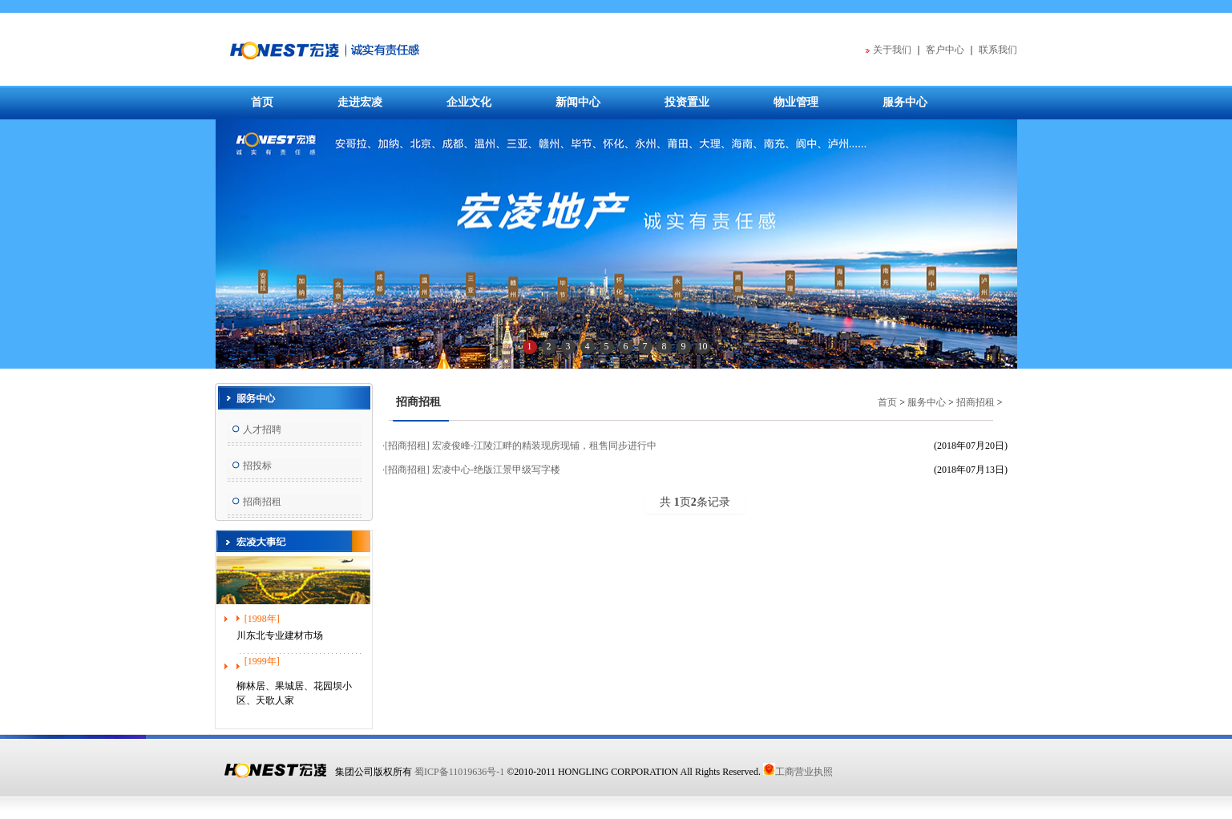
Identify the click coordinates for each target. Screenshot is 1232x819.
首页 (262, 102)
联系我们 (998, 49)
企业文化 (468, 102)
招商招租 (262, 501)
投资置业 (686, 102)
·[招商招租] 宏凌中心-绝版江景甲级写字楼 (471, 469)
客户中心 (945, 49)
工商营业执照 (798, 771)
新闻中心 (577, 102)
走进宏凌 (359, 102)
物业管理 (796, 102)
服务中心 (905, 102)
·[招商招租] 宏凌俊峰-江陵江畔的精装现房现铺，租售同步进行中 (519, 445)
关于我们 (892, 49)
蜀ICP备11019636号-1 (459, 771)
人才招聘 (262, 429)
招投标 (257, 465)
